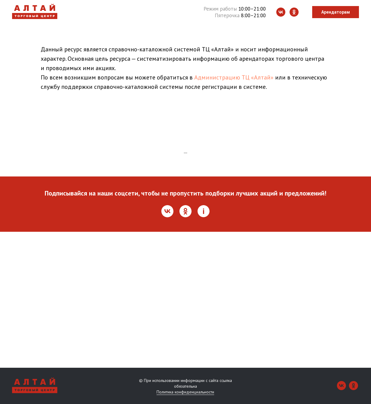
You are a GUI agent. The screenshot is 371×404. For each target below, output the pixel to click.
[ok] (294, 12)
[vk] (280, 12)
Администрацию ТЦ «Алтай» (234, 77)
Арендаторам (335, 12)
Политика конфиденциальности (185, 392)
